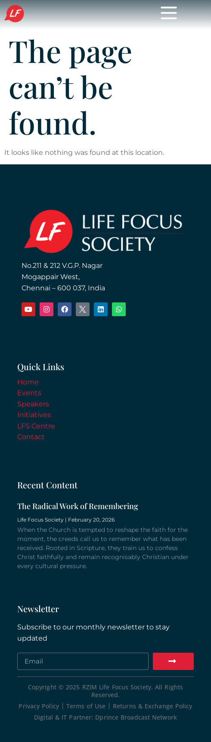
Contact (31, 437)
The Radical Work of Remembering (77, 506)
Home (28, 382)
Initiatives (34, 415)
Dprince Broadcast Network (136, 717)
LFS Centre (36, 426)
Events (29, 393)
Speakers (33, 404)
